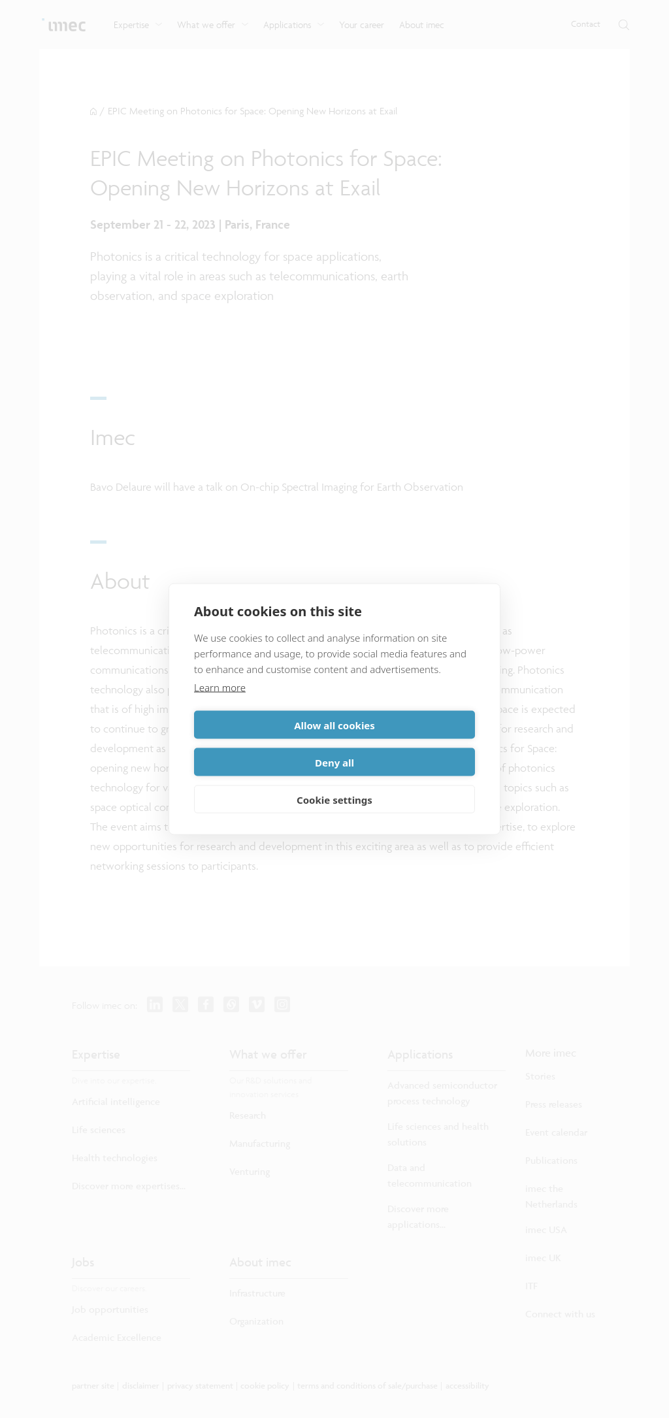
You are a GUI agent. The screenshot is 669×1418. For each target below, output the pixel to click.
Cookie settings (334, 780)
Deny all (407, 743)
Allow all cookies (261, 743)
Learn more (220, 705)
